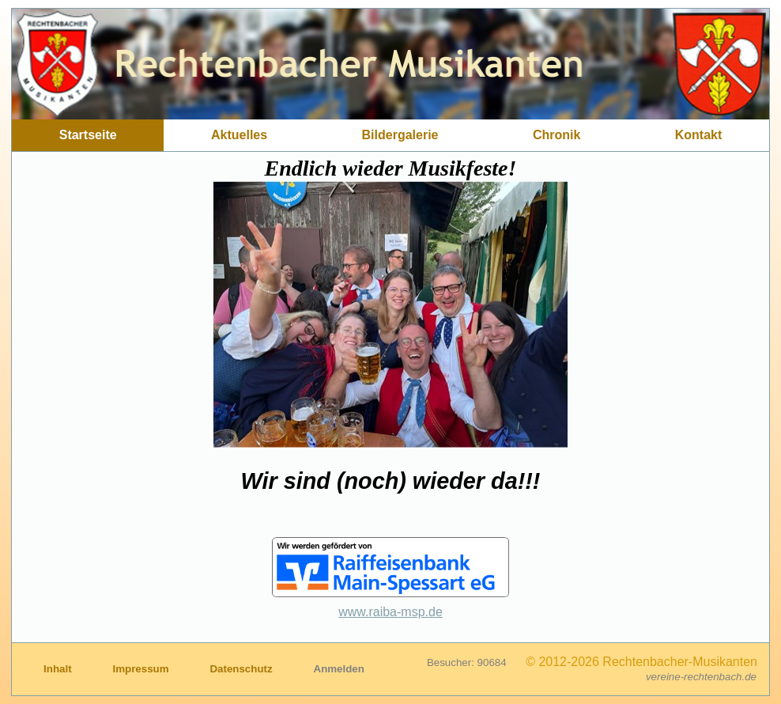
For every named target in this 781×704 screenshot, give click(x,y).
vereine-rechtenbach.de (701, 677)
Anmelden (339, 669)
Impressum (142, 669)
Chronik (556, 135)
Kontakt (699, 135)
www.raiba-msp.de (390, 612)
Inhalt (58, 669)
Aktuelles (239, 135)
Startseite (88, 135)
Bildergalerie (400, 135)
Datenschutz (242, 669)
